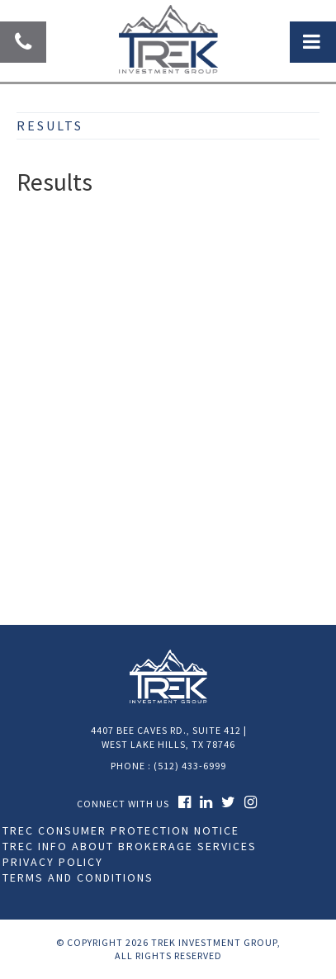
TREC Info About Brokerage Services (129, 846)
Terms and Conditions (78, 877)
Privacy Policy (52, 861)
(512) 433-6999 (190, 765)
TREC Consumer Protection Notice (120, 830)
